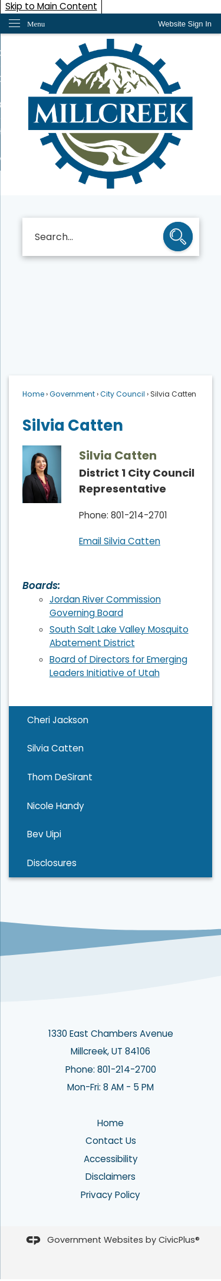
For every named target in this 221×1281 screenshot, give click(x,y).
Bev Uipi (44, 834)
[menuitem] (110, 720)
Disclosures (52, 863)
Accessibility (111, 1159)
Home (33, 394)
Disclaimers (110, 1176)
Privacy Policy (110, 1195)
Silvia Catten (55, 748)
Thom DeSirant (60, 777)
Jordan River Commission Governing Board (105, 606)
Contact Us (110, 1140)
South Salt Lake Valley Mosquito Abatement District (119, 636)
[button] (178, 237)
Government (72, 394)
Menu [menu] (36, 23)
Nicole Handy (55, 806)
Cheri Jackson (57, 720)
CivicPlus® (179, 1240)
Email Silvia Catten (119, 541)
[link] (185, 24)
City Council (122, 394)
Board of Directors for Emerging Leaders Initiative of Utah (118, 666)
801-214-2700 (126, 1069)
